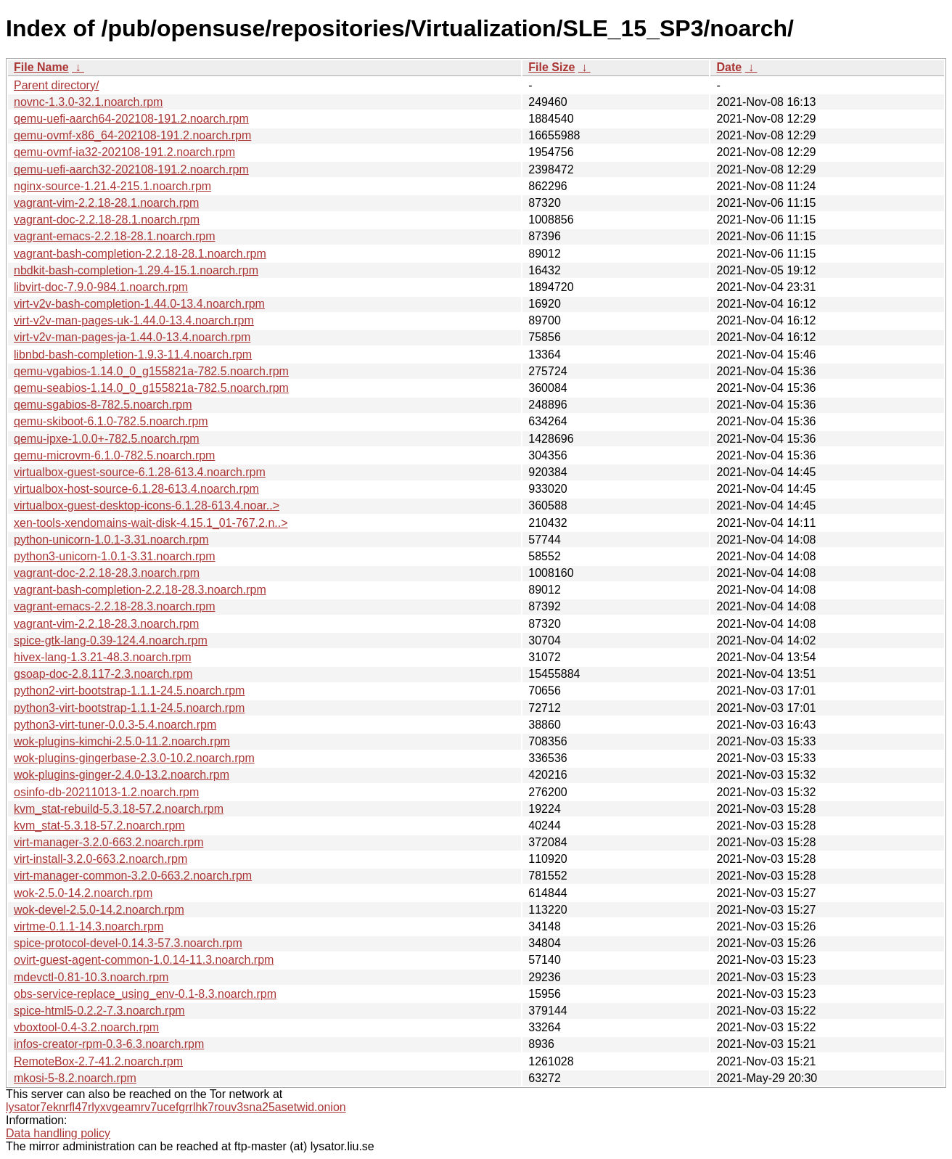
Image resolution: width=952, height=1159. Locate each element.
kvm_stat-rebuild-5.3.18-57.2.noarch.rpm (118, 809)
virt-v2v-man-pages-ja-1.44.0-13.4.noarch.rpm (132, 337)
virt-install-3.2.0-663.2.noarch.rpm (100, 859)
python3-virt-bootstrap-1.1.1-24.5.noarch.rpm (129, 708)
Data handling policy (58, 1133)
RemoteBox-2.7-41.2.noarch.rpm (98, 1061)
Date (729, 67)
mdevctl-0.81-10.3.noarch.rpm (91, 977)
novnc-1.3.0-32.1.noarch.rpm (88, 102)
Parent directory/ (56, 85)
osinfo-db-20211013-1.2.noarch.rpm (106, 792)
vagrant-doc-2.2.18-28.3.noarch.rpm (107, 573)
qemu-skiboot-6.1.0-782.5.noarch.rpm (111, 421)
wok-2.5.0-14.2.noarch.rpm (83, 893)
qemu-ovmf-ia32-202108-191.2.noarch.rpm (124, 152)
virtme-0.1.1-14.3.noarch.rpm (88, 926)
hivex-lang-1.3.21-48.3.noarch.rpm (103, 657)
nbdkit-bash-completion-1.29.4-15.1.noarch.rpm (136, 270)
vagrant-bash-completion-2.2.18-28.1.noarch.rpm (140, 253)
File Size (551, 67)
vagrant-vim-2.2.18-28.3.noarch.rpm (106, 624)
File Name (41, 67)
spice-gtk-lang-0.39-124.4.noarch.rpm (111, 640)
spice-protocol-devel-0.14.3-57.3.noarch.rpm (128, 943)
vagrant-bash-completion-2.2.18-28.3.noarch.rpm (140, 589)
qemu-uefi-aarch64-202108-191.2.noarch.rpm (131, 118)
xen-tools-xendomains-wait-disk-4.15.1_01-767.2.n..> (151, 523)
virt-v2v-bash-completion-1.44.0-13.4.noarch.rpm (139, 304)
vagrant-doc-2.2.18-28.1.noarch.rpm (107, 219)
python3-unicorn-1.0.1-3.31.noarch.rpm (115, 556)
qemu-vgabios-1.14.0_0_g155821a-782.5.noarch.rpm (151, 371)
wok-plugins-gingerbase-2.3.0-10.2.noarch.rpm (134, 758)
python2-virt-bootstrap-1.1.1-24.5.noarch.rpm (129, 690)
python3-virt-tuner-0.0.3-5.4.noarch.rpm (115, 724)
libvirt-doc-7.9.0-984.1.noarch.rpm (101, 287)
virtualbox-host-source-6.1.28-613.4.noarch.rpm (136, 489)
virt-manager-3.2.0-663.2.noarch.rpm (108, 842)
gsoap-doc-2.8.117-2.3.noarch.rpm (103, 674)
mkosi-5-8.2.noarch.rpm (75, 1078)
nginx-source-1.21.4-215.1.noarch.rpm (112, 186)
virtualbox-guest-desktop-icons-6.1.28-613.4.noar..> (146, 505)
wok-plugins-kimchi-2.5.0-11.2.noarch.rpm (122, 741)
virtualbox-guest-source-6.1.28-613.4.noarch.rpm (140, 472)
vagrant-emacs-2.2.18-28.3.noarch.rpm (114, 606)
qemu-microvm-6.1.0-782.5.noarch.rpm (114, 455)
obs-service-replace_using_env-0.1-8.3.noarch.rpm (145, 994)
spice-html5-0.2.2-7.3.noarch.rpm (99, 1010)
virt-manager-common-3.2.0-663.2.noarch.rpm (133, 875)
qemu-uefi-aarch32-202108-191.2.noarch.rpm (131, 169)
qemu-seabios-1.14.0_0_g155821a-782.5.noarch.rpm (151, 388)
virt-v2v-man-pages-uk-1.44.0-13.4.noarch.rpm (134, 320)
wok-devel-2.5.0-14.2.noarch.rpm (99, 910)
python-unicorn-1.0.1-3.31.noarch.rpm (111, 539)
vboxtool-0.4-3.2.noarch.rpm (86, 1027)
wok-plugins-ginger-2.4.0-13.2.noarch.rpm (121, 775)
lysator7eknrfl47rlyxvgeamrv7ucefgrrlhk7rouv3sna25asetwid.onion (176, 1107)
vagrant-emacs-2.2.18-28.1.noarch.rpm (114, 236)
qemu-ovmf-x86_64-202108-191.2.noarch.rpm (132, 135)
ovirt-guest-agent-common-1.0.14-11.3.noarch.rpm (144, 960)
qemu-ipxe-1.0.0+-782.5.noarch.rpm (107, 439)
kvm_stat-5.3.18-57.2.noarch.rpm (99, 825)
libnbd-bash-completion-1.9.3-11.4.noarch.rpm (133, 354)
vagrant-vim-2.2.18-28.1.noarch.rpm (106, 203)
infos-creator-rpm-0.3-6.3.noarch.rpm (109, 1044)
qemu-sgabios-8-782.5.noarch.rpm (103, 404)
